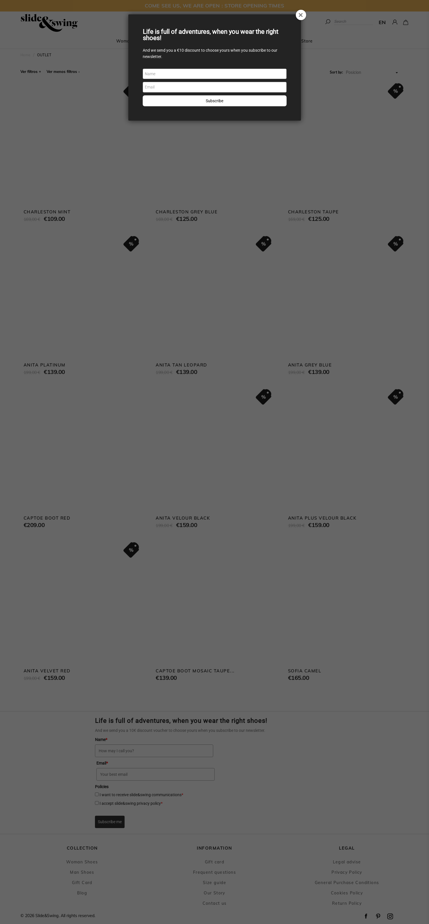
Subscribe (214, 101)
